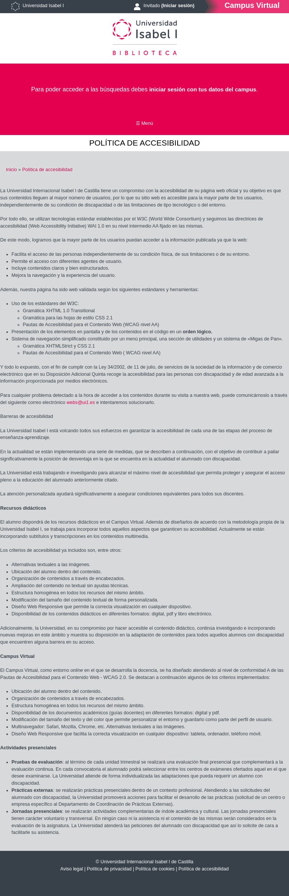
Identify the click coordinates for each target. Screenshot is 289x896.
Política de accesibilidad (47, 169)
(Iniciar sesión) (177, 5)
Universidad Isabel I (43, 5)
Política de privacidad (109, 869)
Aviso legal (71, 869)
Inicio (11, 169)
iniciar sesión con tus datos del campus (202, 89)
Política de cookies (155, 869)
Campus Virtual (252, 5)
